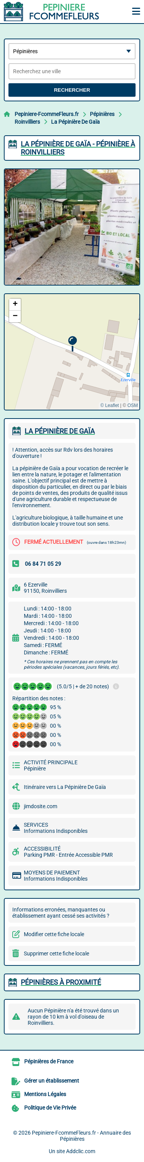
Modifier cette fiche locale (54, 934)
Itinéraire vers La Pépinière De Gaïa (65, 787)
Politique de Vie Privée (50, 1108)
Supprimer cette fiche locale (56, 953)
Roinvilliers (27, 122)
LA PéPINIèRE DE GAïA (60, 431)
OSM (132, 405)
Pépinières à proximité (61, 982)
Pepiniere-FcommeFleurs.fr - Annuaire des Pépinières (81, 1136)
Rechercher (72, 90)
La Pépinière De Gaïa (75, 122)
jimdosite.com (40, 806)
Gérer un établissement (51, 1081)
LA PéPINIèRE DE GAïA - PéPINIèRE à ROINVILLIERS (78, 148)
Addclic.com (80, 1151)
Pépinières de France (48, 1061)
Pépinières (102, 114)
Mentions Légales (45, 1094)
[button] (72, 344)
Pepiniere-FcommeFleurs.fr (47, 114)
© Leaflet (109, 405)
